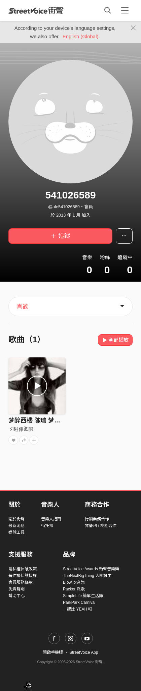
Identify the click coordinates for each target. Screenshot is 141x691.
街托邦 (47, 525)
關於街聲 (16, 519)
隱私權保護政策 (22, 569)
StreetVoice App (83, 652)
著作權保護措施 (22, 575)
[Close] (133, 28)
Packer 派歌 (74, 589)
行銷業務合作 (97, 519)
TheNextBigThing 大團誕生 (87, 575)
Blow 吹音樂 (74, 582)
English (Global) (81, 36)
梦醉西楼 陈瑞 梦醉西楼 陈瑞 (47, 420)
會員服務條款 (20, 582)
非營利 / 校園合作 (100, 525)
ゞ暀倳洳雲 (21, 429)
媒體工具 (16, 532)
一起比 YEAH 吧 (77, 609)
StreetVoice (36, 10)
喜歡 (22, 306)
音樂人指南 (51, 519)
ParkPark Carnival (79, 602)
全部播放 (115, 340)
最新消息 (16, 525)
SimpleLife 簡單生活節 (83, 595)
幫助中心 (16, 595)
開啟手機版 (53, 652)
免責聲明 (16, 589)
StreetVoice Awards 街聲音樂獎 (91, 569)
